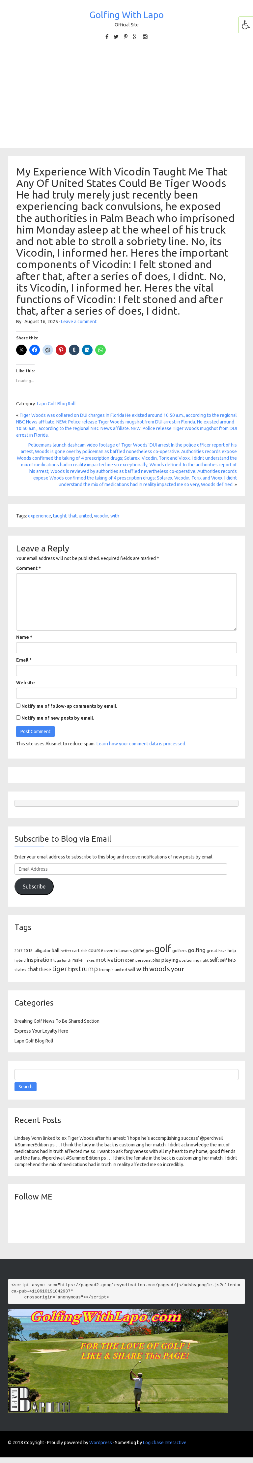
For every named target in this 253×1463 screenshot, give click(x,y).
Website (25, 682)
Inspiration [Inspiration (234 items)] (39, 960)
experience (39, 515)
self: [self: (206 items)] (214, 960)
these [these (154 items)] (45, 969)
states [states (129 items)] (20, 969)
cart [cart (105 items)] (76, 951)
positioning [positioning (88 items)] (189, 960)
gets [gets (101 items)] (150, 951)
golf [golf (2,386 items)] (163, 948)
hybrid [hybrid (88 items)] (20, 960)
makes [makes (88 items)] (89, 960)
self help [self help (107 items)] (228, 960)
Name (24, 637)
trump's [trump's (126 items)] (106, 969)
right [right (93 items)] (204, 960)
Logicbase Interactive (164, 1442)
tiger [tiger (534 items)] (59, 969)
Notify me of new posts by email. (57, 718)
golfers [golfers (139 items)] (179, 950)
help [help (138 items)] (232, 950)
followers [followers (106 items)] (123, 951)
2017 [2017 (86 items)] (18, 951)
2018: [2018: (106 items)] (28, 951)
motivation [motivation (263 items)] (110, 959)
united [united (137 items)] (121, 969)
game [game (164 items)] (139, 950)
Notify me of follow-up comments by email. (69, 706)
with (114, 515)
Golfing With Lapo (126, 15)
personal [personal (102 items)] (143, 960)
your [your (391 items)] (177, 969)
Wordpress (100, 1442)
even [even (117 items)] (108, 950)
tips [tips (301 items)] (73, 969)
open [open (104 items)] (129, 960)
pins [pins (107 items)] (156, 960)
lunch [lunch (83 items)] (66, 960)
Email (24, 660)
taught (60, 515)
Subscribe (34, 886)
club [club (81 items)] (84, 951)
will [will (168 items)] (131, 969)
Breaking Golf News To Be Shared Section (56, 1021)
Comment (28, 568)
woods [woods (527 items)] (159, 969)
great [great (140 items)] (212, 950)
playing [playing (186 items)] (169, 960)
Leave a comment (79, 321)
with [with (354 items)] (142, 969)
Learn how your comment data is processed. (141, 743)
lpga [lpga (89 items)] (57, 960)
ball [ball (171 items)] (56, 950)
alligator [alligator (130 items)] (43, 950)
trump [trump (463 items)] (88, 969)
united (85, 515)
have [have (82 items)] (222, 951)
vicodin (101, 515)
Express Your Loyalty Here (41, 1031)
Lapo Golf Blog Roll (56, 403)
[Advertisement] (126, 93)
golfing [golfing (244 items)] (197, 950)
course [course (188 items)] (95, 950)
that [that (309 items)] (32, 969)
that (73, 515)
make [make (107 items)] (77, 960)
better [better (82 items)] (66, 951)
